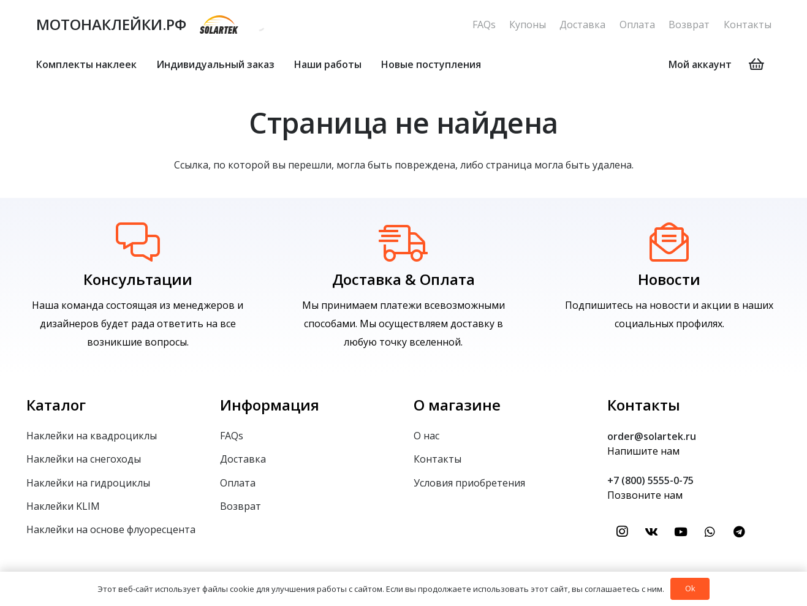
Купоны (527, 24)
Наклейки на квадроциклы (91, 435)
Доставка (582, 24)
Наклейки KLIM (63, 506)
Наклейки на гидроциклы (88, 483)
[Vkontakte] (651, 532)
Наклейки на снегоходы (83, 459)
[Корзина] (756, 64)
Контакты (747, 24)
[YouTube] (680, 532)
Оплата (637, 24)
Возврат (689, 24)
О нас (426, 435)
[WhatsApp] (710, 532)
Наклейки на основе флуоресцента (110, 529)
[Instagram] (622, 532)
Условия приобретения (469, 483)
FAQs (484, 24)
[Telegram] (739, 532)
